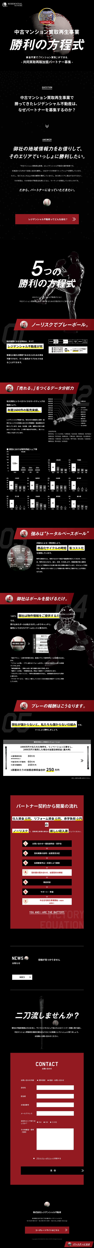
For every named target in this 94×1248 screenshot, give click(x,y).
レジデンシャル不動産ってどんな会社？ (53, 219)
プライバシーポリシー (44, 1158)
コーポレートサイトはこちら (51, 1230)
